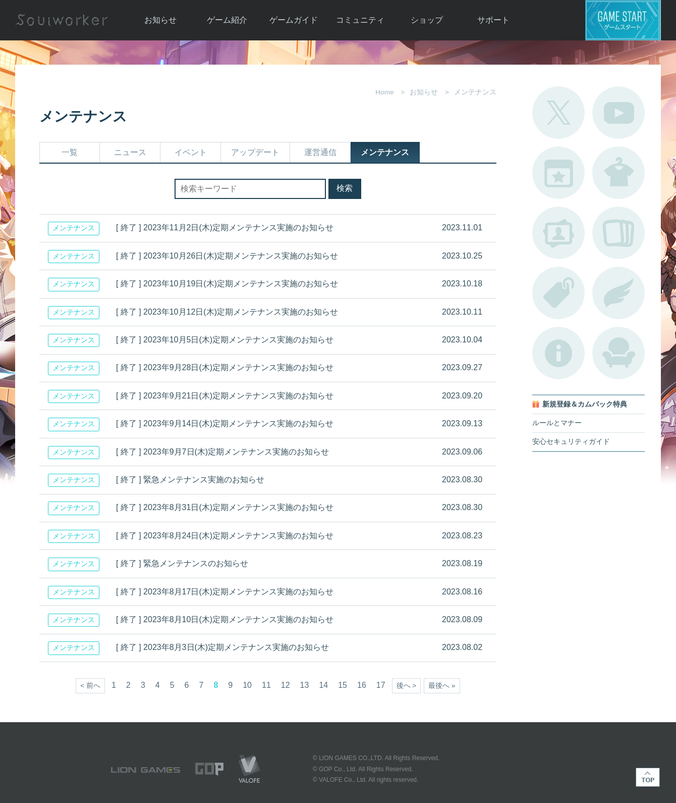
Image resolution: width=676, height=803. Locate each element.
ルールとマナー (557, 423)
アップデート (255, 152)
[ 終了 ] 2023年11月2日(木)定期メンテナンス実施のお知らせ (224, 227)
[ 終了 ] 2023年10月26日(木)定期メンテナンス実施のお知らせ (227, 256)
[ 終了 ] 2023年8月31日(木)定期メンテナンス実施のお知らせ (224, 507)
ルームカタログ (618, 353)
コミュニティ (360, 20)
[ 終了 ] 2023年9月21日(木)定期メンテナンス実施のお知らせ (224, 395)
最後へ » (441, 685)
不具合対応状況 (558, 353)
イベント (191, 152)
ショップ (427, 20)
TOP (648, 777)
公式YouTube (618, 112)
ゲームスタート (623, 20)
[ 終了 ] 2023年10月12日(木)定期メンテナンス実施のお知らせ (227, 312)
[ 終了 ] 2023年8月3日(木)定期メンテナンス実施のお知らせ (222, 647)
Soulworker (61, 20)
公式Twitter (558, 112)
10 (247, 685)
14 (323, 685)
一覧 (70, 152)
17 (380, 685)
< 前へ (90, 685)
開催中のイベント (558, 172)
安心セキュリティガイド (571, 441)
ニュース (130, 152)
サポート (493, 20)
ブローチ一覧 (618, 293)
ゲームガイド (293, 20)
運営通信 (320, 152)
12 (285, 685)
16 (361, 685)
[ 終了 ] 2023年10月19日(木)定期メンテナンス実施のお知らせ (227, 283)
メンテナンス (385, 152)
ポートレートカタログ (558, 233)
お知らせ (160, 20)
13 (304, 685)
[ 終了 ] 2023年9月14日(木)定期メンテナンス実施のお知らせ (224, 423)
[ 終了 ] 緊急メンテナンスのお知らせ (182, 563)
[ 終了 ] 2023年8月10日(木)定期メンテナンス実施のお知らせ (224, 619)
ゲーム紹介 (227, 20)
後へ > (407, 685)
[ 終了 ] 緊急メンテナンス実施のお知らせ (190, 479)
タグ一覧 (558, 293)
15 (342, 685)
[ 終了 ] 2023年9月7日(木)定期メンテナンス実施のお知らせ (222, 451)
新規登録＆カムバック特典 (584, 404)
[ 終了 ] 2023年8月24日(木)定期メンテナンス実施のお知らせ (224, 535)
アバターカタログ (618, 172)
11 (266, 685)
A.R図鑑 (618, 233)
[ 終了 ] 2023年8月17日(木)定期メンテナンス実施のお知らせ (224, 591)
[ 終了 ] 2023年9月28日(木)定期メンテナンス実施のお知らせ (224, 367)
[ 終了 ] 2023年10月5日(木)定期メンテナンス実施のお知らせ (224, 339)
